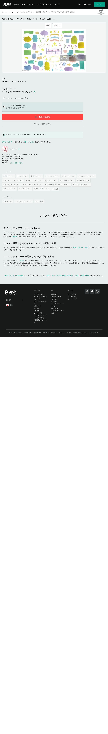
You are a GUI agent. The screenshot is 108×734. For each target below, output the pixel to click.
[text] (55, 12)
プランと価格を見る (42, 124)
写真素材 (37, 308)
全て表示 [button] (55, 189)
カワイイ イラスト (83, 180)
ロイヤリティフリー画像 (13, 275)
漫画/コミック (7, 201)
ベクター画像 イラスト (42, 189)
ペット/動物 (39, 201)
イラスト (30, 4)
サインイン (99, 4)
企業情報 (54, 294)
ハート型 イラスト (25, 189)
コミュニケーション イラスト (32, 184)
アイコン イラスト (68, 176)
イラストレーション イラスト (13, 180)
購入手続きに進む (42, 117)
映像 (15, 4)
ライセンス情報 (39, 318)
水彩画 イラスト (8, 176)
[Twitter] (92, 291)
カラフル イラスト (50, 180)
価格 (79, 4)
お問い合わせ (72, 294)
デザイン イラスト (9, 189)
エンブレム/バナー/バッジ (23, 201)
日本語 (14, 300)
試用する (57, 25)
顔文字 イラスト (36, 176)
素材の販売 (54, 308)
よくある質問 (72, 296)
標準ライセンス (7, 142)
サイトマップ (72, 299)
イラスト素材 (38, 313)
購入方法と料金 (39, 294)
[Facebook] (87, 291)
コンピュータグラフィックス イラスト (57, 184)
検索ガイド (37, 306)
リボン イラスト (22, 176)
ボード (89, 4)
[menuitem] (16, 6)
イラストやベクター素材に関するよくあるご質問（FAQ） (68, 275)
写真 (22, 4)
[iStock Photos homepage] (8, 4)
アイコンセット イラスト (86, 176)
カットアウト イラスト (34, 180)
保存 (48, 25)
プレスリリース (56, 296)
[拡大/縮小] (54, 50)
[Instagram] (97, 291)
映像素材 (37, 311)
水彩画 (15, 237)
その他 (57, 4)
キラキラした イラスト (11, 184)
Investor (53, 299)
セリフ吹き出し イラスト (81, 184)
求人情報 (54, 301)
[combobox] (7, 12)
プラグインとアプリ (40, 315)
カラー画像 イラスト (67, 180)
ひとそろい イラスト (52, 176)
